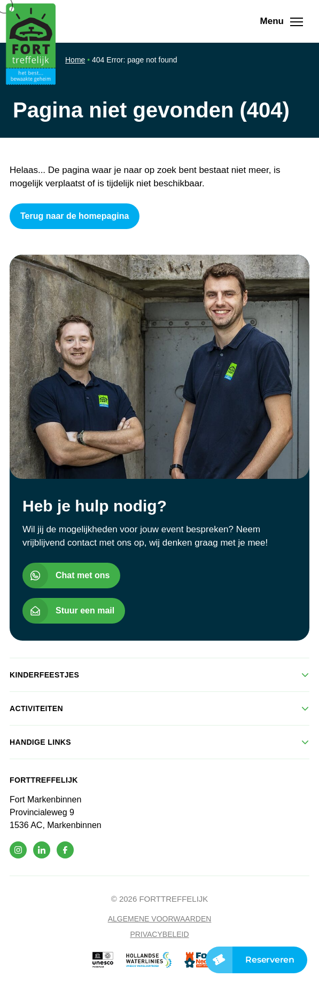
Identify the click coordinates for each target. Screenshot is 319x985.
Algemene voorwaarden (160, 919)
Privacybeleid (159, 934)
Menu (284, 21)
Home (75, 60)
